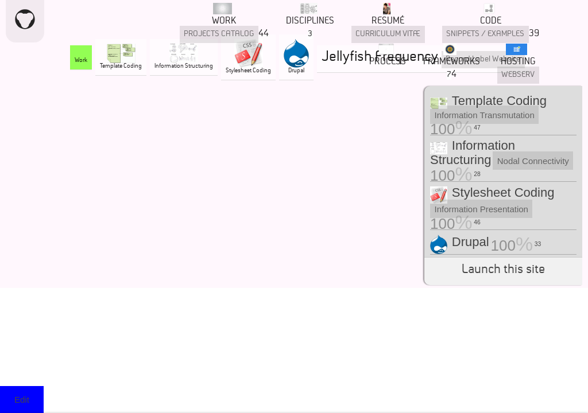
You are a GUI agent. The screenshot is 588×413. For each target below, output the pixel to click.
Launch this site (503, 271)
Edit (21, 399)
